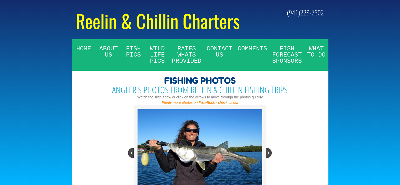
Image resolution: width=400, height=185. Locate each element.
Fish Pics (133, 51)
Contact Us (219, 51)
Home (83, 48)
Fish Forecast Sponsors (287, 54)
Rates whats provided (186, 54)
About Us (108, 51)
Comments (252, 48)
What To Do (316, 51)
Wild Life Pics (157, 54)
